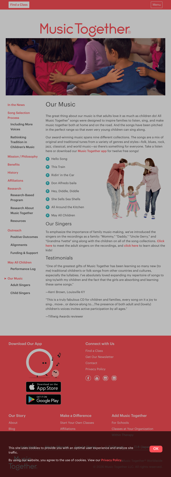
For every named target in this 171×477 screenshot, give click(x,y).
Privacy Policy (111, 460)
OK (156, 449)
